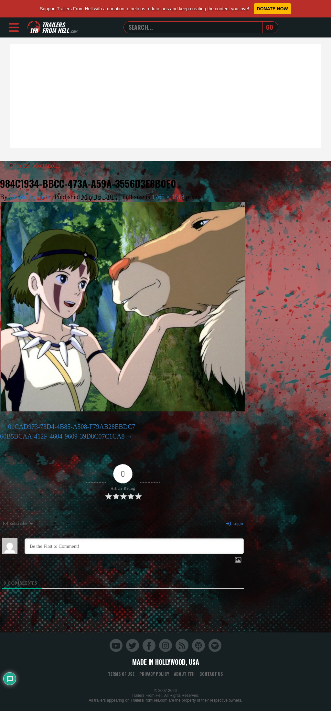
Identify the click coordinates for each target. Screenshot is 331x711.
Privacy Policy (154, 674)
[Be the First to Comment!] (134, 546)
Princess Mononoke (30, 165)
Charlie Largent (29, 196)
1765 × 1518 (168, 196)
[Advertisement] (165, 96)
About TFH (184, 674)
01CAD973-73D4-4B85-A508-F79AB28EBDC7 (71, 426)
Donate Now (272, 8)
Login (234, 523)
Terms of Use (121, 674)
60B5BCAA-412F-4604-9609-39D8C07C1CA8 (62, 436)
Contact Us (211, 674)
